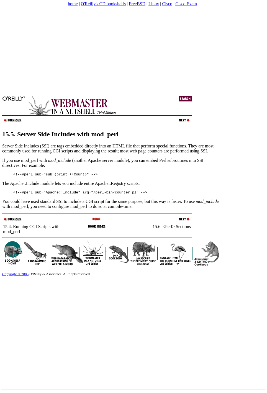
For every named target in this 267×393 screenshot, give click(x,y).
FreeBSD (137, 3)
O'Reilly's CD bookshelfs (103, 3)
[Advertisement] (106, 49)
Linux (153, 3)
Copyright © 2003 (15, 276)
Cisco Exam (186, 3)
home (73, 3)
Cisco (167, 3)
